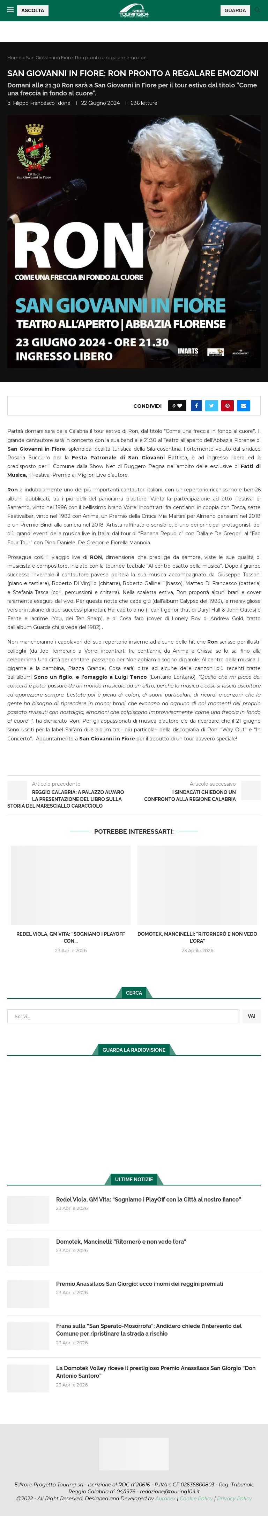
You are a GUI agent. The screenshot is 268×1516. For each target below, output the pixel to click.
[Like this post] (179, 405)
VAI (251, 1016)
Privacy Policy (234, 1498)
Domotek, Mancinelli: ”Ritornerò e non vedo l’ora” (121, 1241)
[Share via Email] (243, 405)
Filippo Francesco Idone (41, 103)
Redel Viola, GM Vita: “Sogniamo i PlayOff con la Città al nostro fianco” (148, 1199)
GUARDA (235, 10)
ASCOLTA (32, 10)
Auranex (165, 1498)
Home (14, 57)
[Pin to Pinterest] (227, 405)
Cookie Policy (196, 1498)
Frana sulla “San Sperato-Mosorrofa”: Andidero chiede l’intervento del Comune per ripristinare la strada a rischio (148, 1330)
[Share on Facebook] (196, 405)
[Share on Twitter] (211, 405)
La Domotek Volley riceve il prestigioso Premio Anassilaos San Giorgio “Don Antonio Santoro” (156, 1372)
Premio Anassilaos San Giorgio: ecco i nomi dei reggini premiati (139, 1284)
